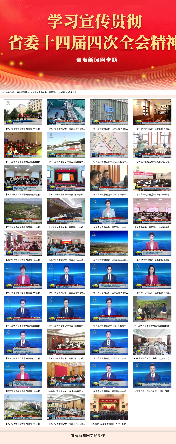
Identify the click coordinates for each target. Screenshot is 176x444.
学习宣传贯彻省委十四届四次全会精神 (47, 92)
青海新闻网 (22, 92)
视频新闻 (72, 92)
